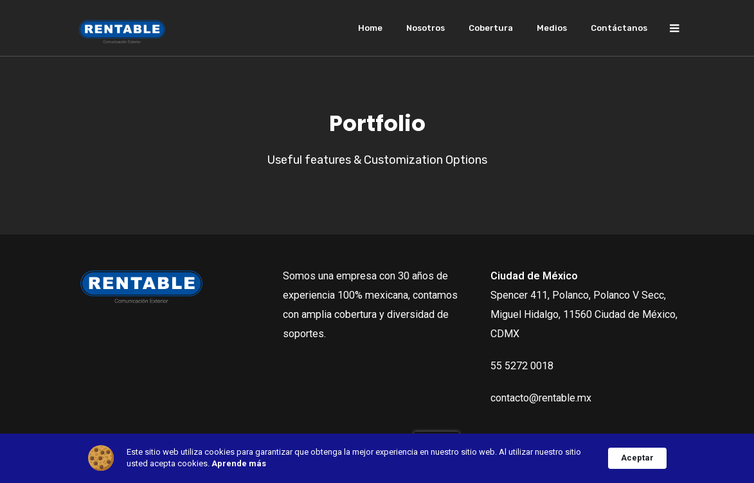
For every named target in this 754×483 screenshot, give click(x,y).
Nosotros (425, 28)
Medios (552, 28)
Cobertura (491, 28)
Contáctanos (619, 28)
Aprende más (238, 463)
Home (370, 28)
